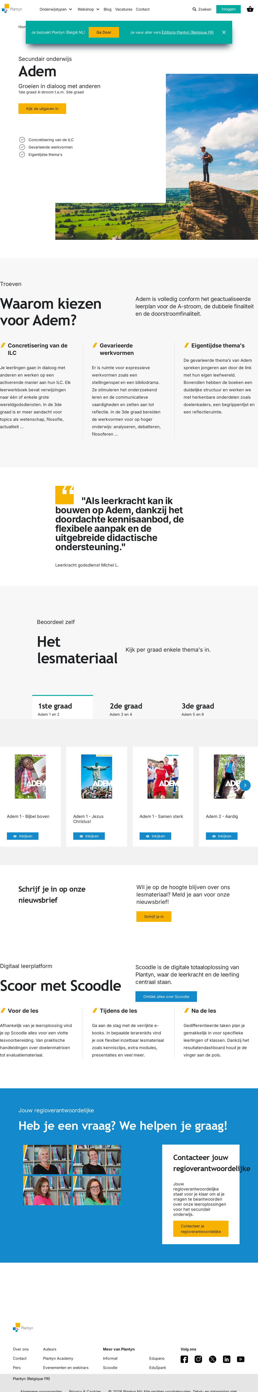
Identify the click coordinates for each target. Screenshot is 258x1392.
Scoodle (110, 1367)
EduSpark (157, 1367)
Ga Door (104, 32)
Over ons (21, 1349)
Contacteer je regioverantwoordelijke (201, 1229)
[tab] (62, 707)
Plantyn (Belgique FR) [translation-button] (31, 1378)
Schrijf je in (154, 916)
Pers (17, 1367)
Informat (110, 1358)
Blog (107, 9)
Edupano (157, 1358)
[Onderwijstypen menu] (56, 9)
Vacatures (123, 9)
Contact (143, 9)
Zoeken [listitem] (201, 9)
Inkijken (22, 836)
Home (23, 26)
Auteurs (49, 1349)
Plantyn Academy (58, 1358)
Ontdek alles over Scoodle (166, 996)
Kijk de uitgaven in (42, 108)
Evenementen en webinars (65, 1367)
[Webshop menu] (89, 9)
